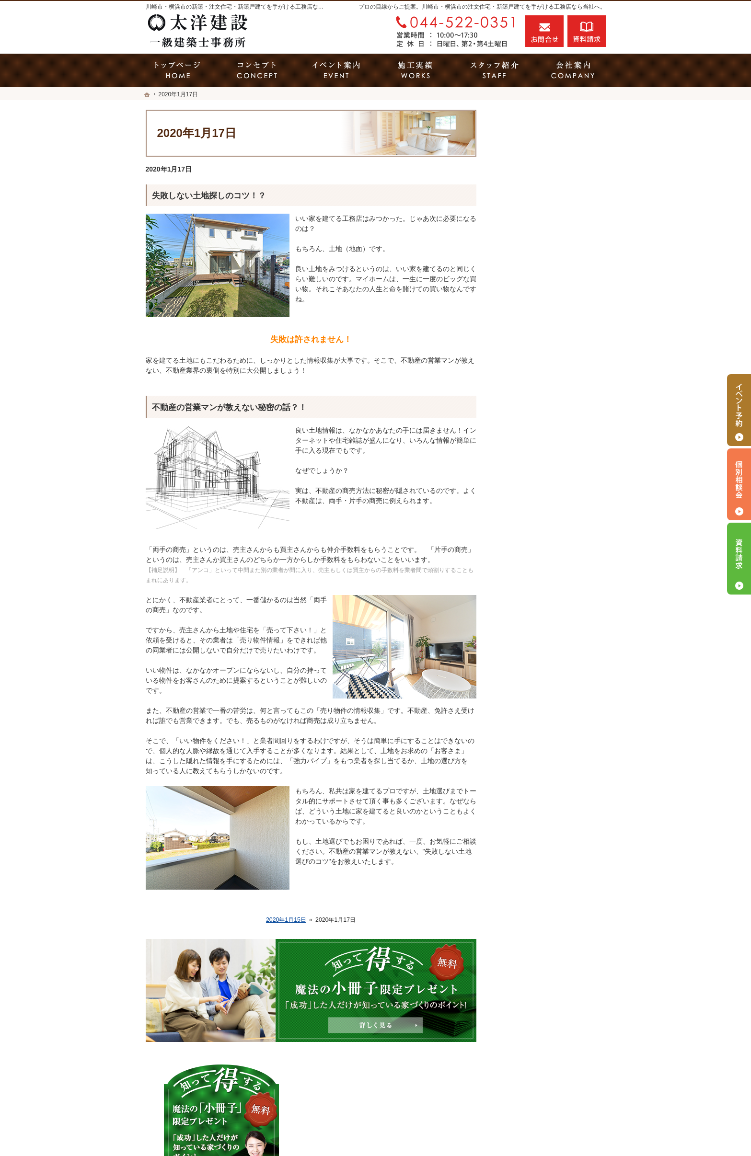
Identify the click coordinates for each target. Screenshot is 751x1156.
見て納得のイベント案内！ (546, 415)
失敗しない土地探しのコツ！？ (209, 195)
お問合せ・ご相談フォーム (548, 1088)
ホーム (516, 333)
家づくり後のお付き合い (543, 621)
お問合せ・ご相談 (533, 765)
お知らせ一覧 (526, 786)
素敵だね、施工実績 (536, 498)
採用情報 (519, 704)
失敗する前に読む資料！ (543, 724)
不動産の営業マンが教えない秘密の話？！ (229, 407)
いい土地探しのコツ (536, 436)
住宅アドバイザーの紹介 (543, 683)
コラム (516, 745)
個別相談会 (739, 484)
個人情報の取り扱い (536, 807)
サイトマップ (526, 827)
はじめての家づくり (536, 559)
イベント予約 (739, 410)
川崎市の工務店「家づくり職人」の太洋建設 (496, 1131)
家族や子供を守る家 (536, 601)
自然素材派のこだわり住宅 (546, 518)
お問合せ (544, 31)
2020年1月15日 (286, 919)
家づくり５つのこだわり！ (546, 395)
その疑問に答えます (536, 353)
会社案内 (519, 642)
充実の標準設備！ (533, 539)
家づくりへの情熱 (533, 662)
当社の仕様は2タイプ (538, 580)
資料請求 (586, 31)
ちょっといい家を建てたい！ (549, 477)
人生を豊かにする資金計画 (546, 456)
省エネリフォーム (533, 374)
